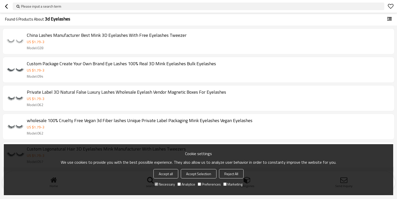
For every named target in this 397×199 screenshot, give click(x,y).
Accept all (166, 173)
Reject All (231, 173)
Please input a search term (41, 6)
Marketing (233, 184)
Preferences (209, 184)
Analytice (186, 184)
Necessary (165, 184)
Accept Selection (198, 173)
